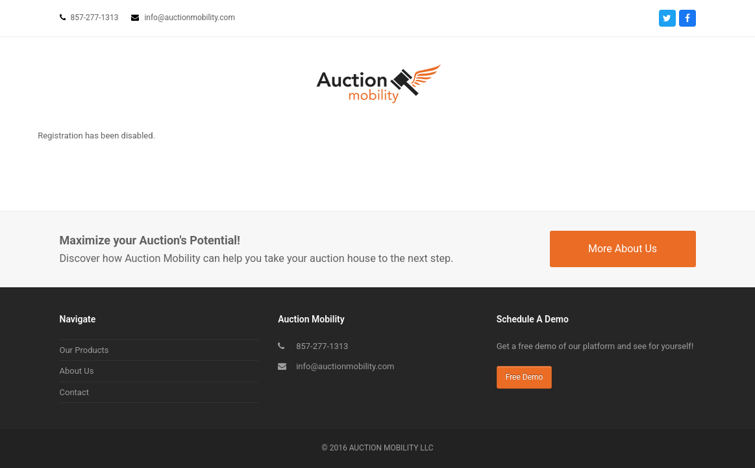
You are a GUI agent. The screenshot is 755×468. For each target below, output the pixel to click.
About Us (77, 371)
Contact (74, 392)
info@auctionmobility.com (345, 366)
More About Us (622, 248)
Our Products (84, 350)
